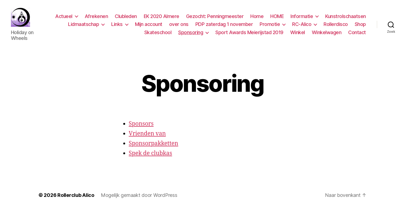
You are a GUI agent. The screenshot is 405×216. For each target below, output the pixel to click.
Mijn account (148, 27)
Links (117, 27)
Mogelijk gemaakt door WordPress (139, 200)
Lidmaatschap (83, 27)
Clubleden (126, 19)
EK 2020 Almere (161, 19)
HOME (277, 19)
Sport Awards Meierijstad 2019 (249, 35)
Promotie (270, 27)
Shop (360, 27)
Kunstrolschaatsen (345, 19)
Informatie (301, 19)
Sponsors (141, 129)
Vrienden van (147, 139)
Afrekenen (96, 19)
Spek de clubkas (150, 158)
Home (256, 19)
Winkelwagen (327, 35)
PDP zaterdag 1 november (224, 27)
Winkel (297, 35)
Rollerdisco (336, 27)
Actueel (63, 19)
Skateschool (158, 35)
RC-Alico (301, 27)
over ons (179, 27)
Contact (357, 35)
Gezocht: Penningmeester (215, 19)
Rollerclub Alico (75, 200)
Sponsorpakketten (153, 149)
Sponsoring (190, 35)
